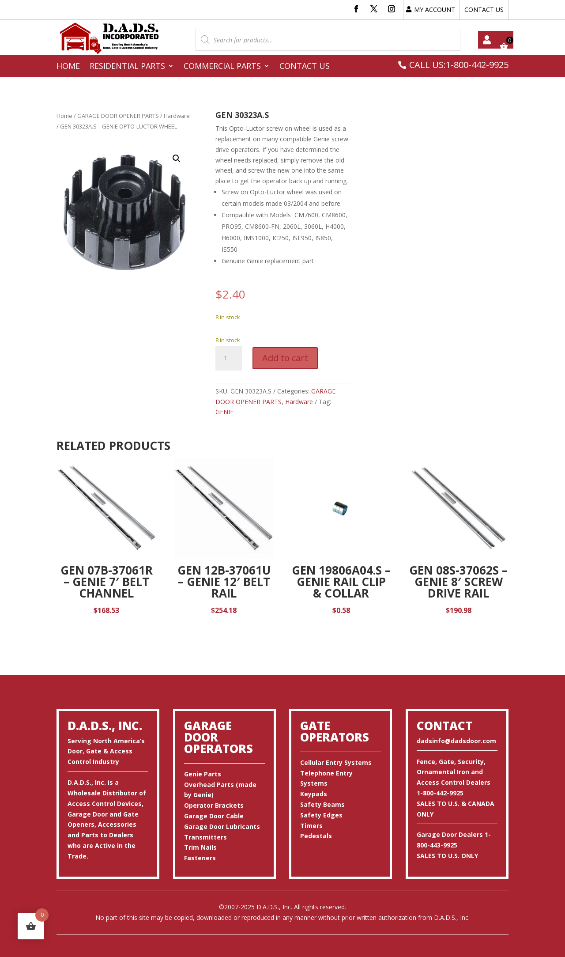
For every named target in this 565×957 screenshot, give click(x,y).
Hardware (177, 116)
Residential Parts (127, 67)
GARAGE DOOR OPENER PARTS (118, 116)
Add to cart (285, 358)
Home (68, 67)
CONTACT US (484, 9)
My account (487, 40)
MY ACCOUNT (434, 9)
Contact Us (304, 67)
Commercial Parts (222, 67)
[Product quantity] (228, 358)
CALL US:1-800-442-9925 (458, 65)
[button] (177, 158)
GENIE (224, 412)
